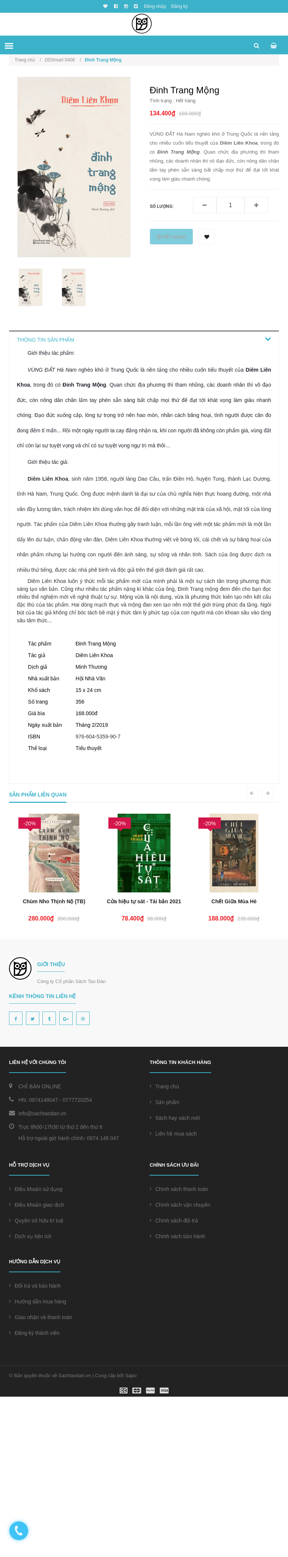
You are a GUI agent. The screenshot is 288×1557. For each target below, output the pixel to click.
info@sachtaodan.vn (42, 1274)
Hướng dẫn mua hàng (37, 1462)
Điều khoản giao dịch (36, 1365)
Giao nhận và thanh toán (40, 1478)
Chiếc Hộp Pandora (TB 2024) (54, 1062)
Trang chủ (164, 1247)
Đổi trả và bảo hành (35, 1446)
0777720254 (77, 1260)
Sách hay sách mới (175, 1278)
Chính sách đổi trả (174, 1381)
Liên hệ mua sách (173, 1294)
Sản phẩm (164, 1263)
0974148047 (43, 1260)
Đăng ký (179, 6)
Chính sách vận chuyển (180, 1365)
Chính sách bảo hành (177, 1397)
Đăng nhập (155, 6)
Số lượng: (162, 206)
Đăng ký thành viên (34, 1493)
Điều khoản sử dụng (35, 1349)
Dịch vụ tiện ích (30, 1397)
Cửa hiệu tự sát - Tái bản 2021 (234, 1062)
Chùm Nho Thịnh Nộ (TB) (144, 1062)
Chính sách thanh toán (179, 1349)
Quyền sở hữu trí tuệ (36, 1381)
